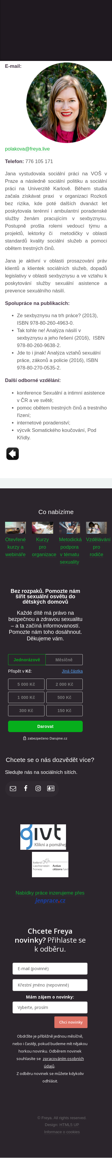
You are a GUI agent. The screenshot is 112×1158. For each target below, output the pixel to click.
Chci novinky (71, 1022)
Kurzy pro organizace (44, 547)
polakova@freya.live (27, 149)
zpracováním (55, 1058)
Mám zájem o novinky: (50, 997)
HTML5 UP (69, 1124)
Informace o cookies (62, 1132)
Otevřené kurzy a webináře (15, 547)
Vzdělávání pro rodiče (98, 547)
